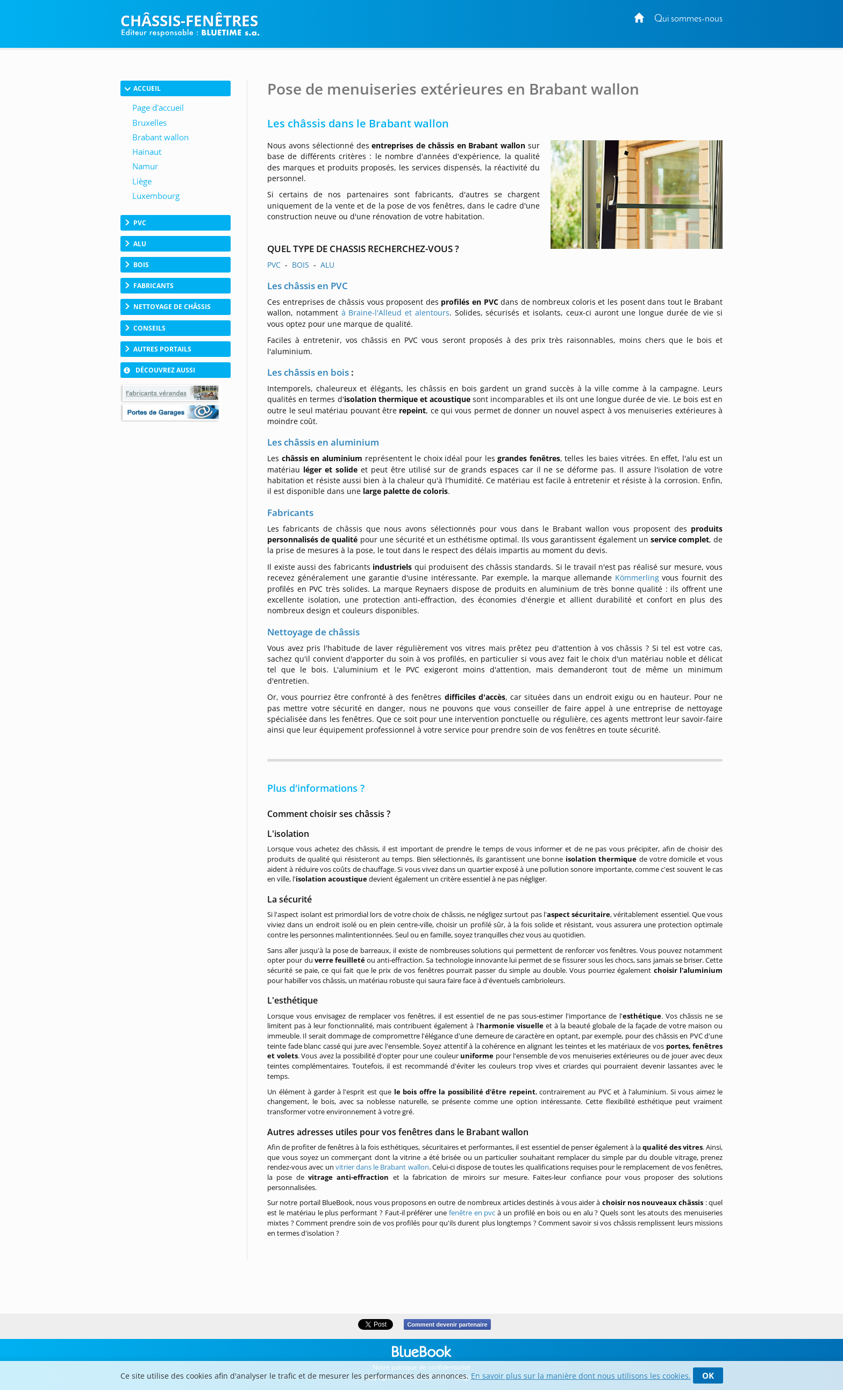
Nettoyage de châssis (313, 632)
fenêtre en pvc (472, 1212)
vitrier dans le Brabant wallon (382, 1167)
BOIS (300, 265)
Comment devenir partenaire (447, 1324)
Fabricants (290, 512)
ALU (327, 265)
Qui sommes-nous (688, 19)
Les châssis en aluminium (323, 442)
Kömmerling (637, 577)
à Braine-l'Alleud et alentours (395, 312)
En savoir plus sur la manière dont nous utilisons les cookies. (581, 1376)
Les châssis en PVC (307, 286)
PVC (274, 265)
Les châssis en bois (308, 372)
